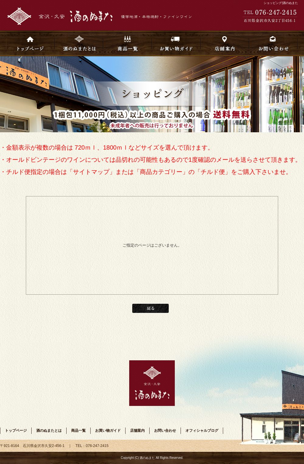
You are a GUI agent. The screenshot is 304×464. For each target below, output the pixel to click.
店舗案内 (225, 43)
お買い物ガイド (176, 43)
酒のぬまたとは (79, 43)
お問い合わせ (273, 43)
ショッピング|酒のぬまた (281, 3)
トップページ (30, 43)
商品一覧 (127, 43)
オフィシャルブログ (201, 430)
